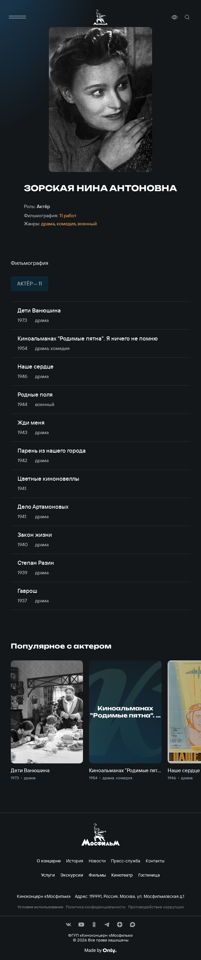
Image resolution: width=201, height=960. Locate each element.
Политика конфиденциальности (95, 907)
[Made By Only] (100, 950)
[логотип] (100, 17)
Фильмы (97, 875)
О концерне (49, 860)
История (74, 860)
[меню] (17, 17)
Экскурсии (71, 875)
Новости (97, 860)
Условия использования (40, 907)
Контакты (155, 860)
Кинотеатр (122, 875)
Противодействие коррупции (156, 907)
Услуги (48, 875)
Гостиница (149, 875)
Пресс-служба (125, 860)
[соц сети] (68, 924)
